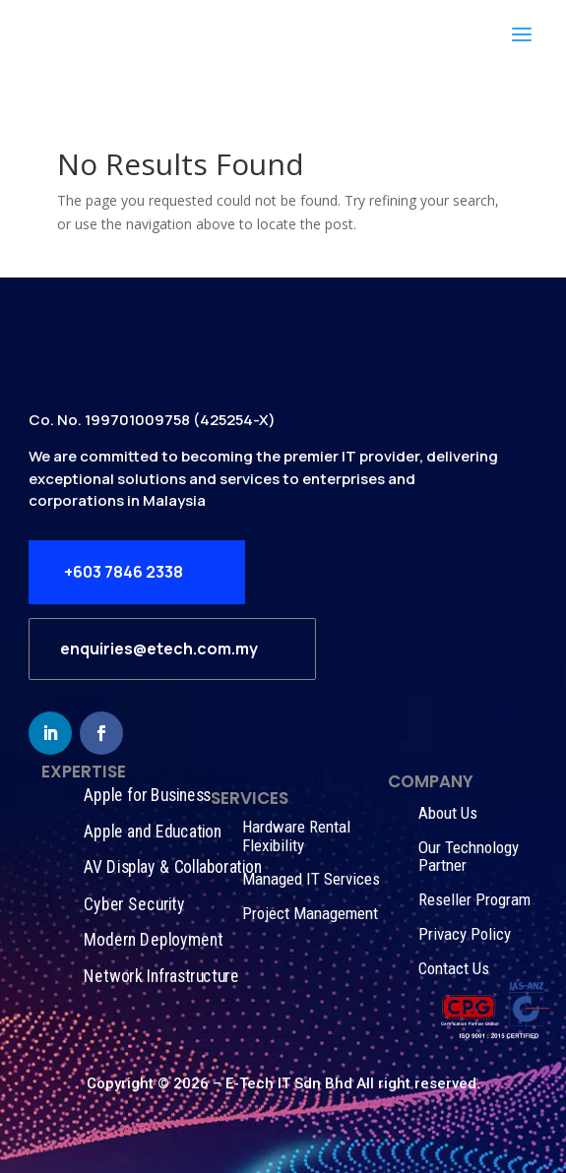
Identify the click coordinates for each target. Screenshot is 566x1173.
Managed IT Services (311, 879)
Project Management (310, 913)
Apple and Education (152, 831)
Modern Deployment (153, 940)
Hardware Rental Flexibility (296, 836)
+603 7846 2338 (123, 572)
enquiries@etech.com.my (159, 648)
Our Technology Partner (468, 856)
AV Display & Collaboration (172, 867)
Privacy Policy (464, 934)
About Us (447, 813)
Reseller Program (474, 899)
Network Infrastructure (161, 976)
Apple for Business (147, 794)
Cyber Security (134, 904)
